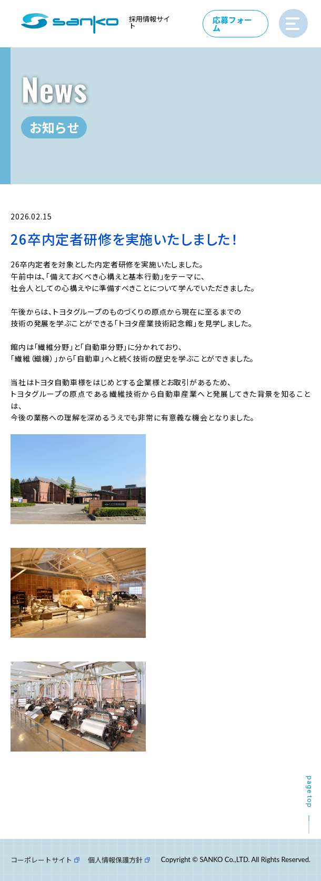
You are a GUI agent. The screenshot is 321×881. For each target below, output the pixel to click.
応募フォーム (233, 23)
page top (310, 792)
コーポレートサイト (41, 860)
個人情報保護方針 (115, 860)
